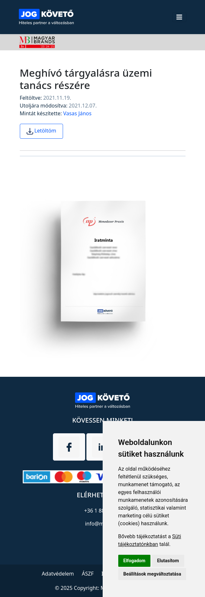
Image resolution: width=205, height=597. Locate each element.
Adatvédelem (58, 573)
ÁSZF (88, 573)
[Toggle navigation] (179, 17)
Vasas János (77, 113)
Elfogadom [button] (134, 560)
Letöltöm (42, 130)
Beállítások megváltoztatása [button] (152, 574)
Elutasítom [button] (168, 560)
